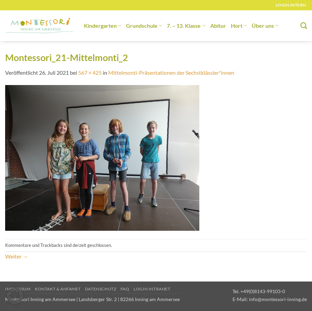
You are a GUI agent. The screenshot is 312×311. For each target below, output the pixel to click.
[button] (15, 296)
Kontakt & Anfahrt (57, 288)
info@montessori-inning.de (278, 299)
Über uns (265, 25)
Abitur (218, 25)
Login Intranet (152, 288)
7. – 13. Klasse (186, 25)
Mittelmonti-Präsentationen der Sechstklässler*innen (171, 72)
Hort (239, 25)
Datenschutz (100, 288)
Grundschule (144, 25)
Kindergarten (102, 25)
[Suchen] (303, 25)
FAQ (125, 288)
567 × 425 (90, 72)
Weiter (16, 256)
